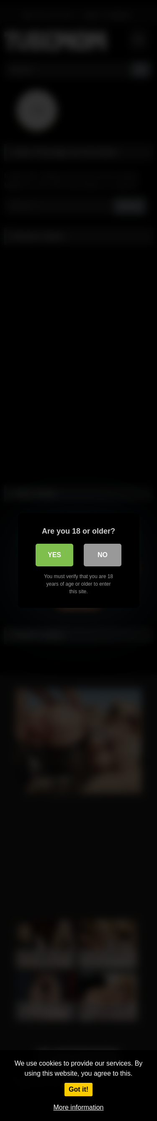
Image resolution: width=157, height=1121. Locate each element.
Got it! (78, 1089)
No (103, 554)
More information (78, 1107)
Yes (54, 554)
